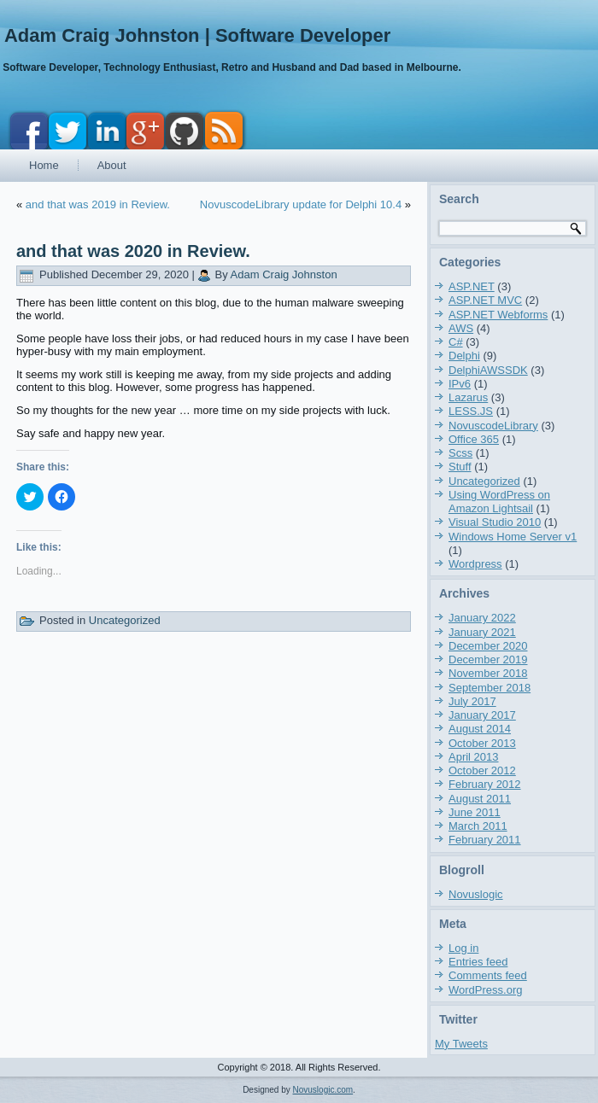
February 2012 (484, 784)
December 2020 (488, 645)
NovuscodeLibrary (493, 425)
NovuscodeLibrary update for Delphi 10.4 (301, 204)
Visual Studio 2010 (494, 522)
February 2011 (484, 839)
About (111, 165)
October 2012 (482, 770)
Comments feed (487, 975)
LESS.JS (470, 411)
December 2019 (488, 659)
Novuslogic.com (323, 1089)
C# (455, 342)
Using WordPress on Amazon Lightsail (499, 501)
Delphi (464, 355)
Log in (463, 948)
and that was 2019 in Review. (98, 204)
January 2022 (482, 617)
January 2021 (482, 632)
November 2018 (488, 673)
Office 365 (473, 439)
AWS (460, 328)
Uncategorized (125, 620)
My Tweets (461, 1043)
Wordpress (475, 563)
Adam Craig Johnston (284, 274)
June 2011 (474, 812)
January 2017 (482, 715)
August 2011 (479, 798)
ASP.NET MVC (485, 300)
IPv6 (459, 383)
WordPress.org (485, 989)
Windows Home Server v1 (512, 536)
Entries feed (477, 961)
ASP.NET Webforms (498, 314)
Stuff (460, 466)
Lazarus (468, 397)
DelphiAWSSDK (488, 370)
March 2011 (477, 826)
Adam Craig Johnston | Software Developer (197, 35)
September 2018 (489, 687)
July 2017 (472, 701)
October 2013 (482, 743)
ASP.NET (471, 286)
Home (44, 165)
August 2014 (479, 728)
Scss (460, 452)
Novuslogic (475, 894)
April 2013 (473, 756)
